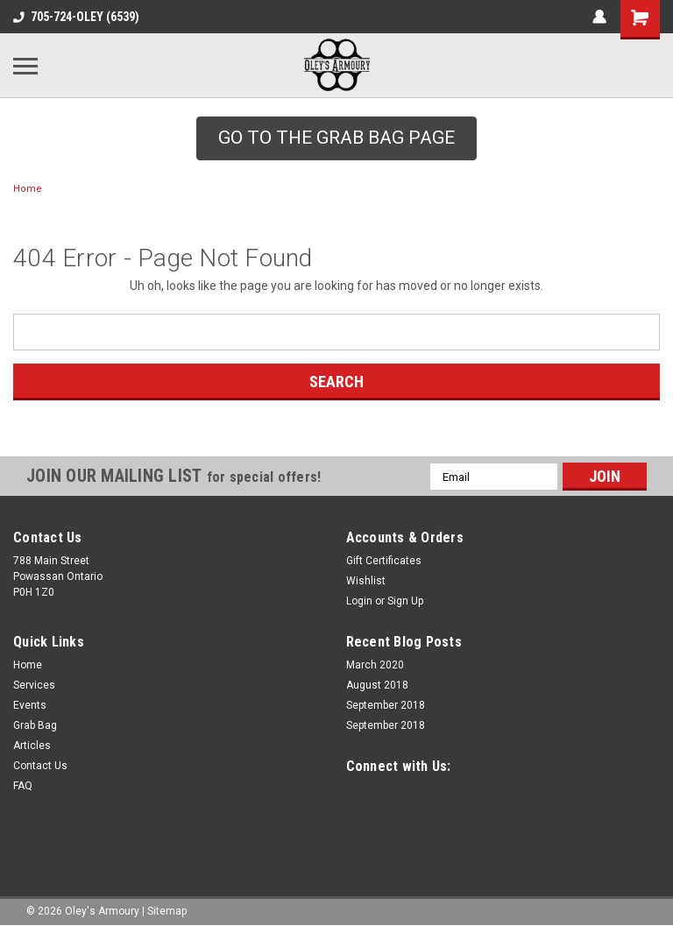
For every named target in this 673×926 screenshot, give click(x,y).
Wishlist (366, 581)
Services (34, 685)
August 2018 (377, 685)
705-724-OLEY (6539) (76, 17)
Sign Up (405, 601)
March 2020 (375, 665)
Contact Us (40, 766)
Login (359, 601)
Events (29, 705)
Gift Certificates (384, 561)
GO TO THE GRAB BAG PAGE (336, 137)
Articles (32, 745)
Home (27, 188)
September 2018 (385, 705)
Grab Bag (35, 725)
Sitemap (167, 908)
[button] (336, 138)
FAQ (22, 786)
